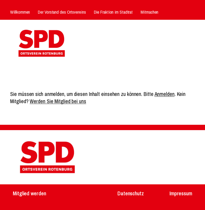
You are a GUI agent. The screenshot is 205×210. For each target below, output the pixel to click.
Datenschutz (130, 193)
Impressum (180, 193)
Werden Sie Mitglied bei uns (58, 101)
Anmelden (165, 94)
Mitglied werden (29, 193)
